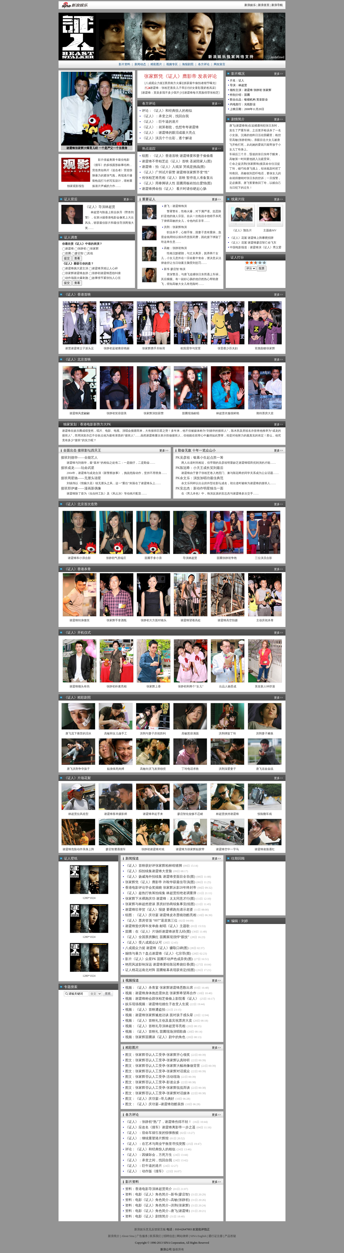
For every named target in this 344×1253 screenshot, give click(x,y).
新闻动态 (140, 64)
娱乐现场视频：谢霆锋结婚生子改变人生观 (157, 1004)
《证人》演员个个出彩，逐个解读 (167, 138)
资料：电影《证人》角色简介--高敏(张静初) (157, 1200)
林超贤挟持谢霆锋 (227, 814)
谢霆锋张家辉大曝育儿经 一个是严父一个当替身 (96, 148)
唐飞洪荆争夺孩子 (78, 768)
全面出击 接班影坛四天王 (82, 450)
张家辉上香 (153, 686)
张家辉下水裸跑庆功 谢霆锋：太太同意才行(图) (160, 898)
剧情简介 (238, 119)
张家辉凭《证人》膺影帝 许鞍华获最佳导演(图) (160, 882)
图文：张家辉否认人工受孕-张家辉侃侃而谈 (157, 1087)
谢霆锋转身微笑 (80, 620)
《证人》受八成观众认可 (143, 942)
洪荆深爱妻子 (227, 768)
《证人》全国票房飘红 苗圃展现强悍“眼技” (157, 937)
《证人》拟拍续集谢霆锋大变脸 (148, 871)
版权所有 (178, 1249)
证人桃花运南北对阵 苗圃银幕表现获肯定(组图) (160, 970)
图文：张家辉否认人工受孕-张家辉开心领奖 (157, 1055)
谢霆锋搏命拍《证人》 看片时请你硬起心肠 (174, 189)
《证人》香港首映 (77, 294)
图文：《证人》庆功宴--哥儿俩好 (149, 1098)
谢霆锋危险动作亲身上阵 (78, 849)
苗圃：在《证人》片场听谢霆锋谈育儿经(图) (158, 931)
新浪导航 (277, 5)
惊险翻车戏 (265, 814)
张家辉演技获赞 (154, 413)
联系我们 (155, 1236)
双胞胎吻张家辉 (265, 348)
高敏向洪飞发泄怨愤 (153, 768)
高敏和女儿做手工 (115, 733)
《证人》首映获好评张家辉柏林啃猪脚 (153, 865)
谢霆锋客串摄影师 (115, 814)
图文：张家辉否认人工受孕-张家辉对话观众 (157, 1071)
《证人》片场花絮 (77, 778)
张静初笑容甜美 (117, 413)
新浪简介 (113, 1236)
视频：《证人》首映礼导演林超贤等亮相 (155, 1026)
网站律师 (182, 1236)
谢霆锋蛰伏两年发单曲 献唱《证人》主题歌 (157, 926)
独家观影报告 (75, 186)
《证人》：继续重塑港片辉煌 (147, 1138)
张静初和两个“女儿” (191, 686)
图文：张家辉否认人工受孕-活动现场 (152, 1076)
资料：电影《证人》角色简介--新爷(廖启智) (157, 1194)
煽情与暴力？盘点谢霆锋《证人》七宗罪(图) (158, 953)
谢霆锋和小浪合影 (79, 558)
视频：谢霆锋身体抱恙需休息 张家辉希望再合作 (160, 993)
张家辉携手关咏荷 (153, 348)
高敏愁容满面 (190, 733)
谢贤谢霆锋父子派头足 (79, 348)
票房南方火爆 (173, 83)
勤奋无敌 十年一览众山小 (197, 450)
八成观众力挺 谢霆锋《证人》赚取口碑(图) (156, 948)
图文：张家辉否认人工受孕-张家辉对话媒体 (157, 1093)
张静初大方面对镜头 (154, 620)
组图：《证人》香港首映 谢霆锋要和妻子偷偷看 (177, 156)
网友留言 (219, 64)
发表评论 (207, 76)
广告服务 (142, 1236)
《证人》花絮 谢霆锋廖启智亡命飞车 (253, 242)
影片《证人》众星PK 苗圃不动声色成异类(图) (159, 959)
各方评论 (204, 64)
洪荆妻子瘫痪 (264, 733)
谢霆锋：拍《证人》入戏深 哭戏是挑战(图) (173, 167)
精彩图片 (156, 64)
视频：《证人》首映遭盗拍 (145, 1009)
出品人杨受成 (227, 686)
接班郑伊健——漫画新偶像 (81, 488)
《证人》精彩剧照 (77, 697)
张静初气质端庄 (116, 558)
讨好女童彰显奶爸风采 (200, 88)
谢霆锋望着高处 (191, 620)
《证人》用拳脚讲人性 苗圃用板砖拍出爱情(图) (177, 183)
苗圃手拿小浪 (153, 558)
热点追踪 (149, 148)
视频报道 (132, 980)
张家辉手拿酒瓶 (117, 620)
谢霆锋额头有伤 (80, 686)
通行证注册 (215, 1236)
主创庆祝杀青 (265, 620)
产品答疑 (230, 1236)
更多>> (216, 103)
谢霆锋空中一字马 (227, 849)
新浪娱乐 (250, 5)
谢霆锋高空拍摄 (228, 620)
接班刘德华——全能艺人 (79, 457)
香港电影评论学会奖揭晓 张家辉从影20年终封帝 (160, 887)
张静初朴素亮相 (117, 686)
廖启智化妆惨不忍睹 (190, 814)
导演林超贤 (190, 558)
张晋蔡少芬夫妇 (228, 348)
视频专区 (172, 64)
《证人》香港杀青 (77, 569)
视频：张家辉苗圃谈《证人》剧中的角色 (155, 1037)
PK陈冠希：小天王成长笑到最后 (199, 468)
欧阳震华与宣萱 (191, 348)
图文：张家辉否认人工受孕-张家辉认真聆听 (157, 1060)
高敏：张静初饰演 (175, 248)
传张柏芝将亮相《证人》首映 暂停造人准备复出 (177, 178)
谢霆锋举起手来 (153, 814)
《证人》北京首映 (77, 359)
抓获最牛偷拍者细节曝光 (199, 83)
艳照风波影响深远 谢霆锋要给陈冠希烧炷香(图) (160, 964)
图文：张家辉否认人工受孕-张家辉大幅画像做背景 (162, 1065)
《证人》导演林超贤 (100, 207)
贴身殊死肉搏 (115, 768)
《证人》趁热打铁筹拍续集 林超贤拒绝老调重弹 (160, 893)
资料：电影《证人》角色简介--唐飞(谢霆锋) (157, 1211)
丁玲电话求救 (190, 768)
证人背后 (70, 199)
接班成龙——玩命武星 (77, 468)
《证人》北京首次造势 (80, 504)
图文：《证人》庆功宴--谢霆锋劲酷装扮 (154, 1104)
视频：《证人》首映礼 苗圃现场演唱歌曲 (155, 1031)
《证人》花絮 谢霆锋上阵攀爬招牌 (252, 237)
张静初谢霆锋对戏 (152, 849)
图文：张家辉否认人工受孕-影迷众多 (152, 1082)
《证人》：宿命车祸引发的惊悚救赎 (152, 1133)
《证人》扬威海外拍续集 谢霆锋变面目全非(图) (160, 876)
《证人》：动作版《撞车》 (145, 1171)
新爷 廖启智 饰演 (174, 269)
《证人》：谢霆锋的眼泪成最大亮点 (168, 132)
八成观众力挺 (154, 83)
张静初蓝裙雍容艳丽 (116, 348)
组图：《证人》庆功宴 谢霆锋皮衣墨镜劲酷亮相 (160, 915)
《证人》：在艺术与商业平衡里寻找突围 (155, 1144)
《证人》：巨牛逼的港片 (160, 121)
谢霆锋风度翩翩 (80, 413)
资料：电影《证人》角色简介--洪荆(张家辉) (157, 1205)
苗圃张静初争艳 (227, 558)
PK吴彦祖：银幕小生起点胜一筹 (199, 457)
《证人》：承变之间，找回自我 (165, 116)
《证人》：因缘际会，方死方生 (148, 1155)
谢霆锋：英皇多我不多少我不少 (162, 92)
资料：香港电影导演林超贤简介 (148, 1189)
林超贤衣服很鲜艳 (227, 413)
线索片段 (238, 199)
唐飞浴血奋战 (264, 768)
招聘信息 (169, 1236)
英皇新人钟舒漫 (265, 686)
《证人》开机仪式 (77, 632)
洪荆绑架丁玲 (227, 733)
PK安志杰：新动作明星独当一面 (199, 488)
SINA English (198, 1236)
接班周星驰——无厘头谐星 (81, 478)
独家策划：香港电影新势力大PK (87, 424)
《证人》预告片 (242, 230)
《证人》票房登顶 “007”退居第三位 (151, 920)
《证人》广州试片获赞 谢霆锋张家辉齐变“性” (175, 172)
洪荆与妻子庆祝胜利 (153, 733)
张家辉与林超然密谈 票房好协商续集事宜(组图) (160, 904)
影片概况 (238, 73)
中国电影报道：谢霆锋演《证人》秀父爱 (255, 247)
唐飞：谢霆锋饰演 (175, 206)
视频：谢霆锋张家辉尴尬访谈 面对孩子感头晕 (159, 1015)
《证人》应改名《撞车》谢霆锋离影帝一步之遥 (160, 1127)
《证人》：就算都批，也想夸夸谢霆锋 (170, 127)
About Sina (127, 1236)
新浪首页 (263, 5)
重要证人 (149, 199)
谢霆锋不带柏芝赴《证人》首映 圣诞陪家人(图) (177, 161)
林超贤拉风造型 (78, 814)
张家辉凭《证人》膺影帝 (170, 76)
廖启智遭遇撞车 (116, 849)
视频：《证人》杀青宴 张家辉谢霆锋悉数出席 (159, 987)
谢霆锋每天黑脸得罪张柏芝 (201, 92)
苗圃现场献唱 (190, 413)
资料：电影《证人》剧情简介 (147, 1216)
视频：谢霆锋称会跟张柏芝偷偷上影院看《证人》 (162, 998)
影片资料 (124, 64)
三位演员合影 (263, 558)
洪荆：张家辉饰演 (175, 227)
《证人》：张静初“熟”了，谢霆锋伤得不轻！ (158, 1122)
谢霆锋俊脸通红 (265, 849)
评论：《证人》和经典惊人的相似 (167, 110)
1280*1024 (89, 898)
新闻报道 (132, 858)
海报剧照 (188, 64)
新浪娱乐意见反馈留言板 (150, 1229)
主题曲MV (269, 230)
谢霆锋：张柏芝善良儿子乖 (167, 88)
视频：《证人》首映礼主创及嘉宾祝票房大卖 (158, 1020)
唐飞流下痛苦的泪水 (78, 733)
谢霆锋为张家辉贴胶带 (190, 849)
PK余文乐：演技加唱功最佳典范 (199, 478)
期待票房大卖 (265, 413)
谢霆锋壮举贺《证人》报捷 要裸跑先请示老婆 (159, 909)
